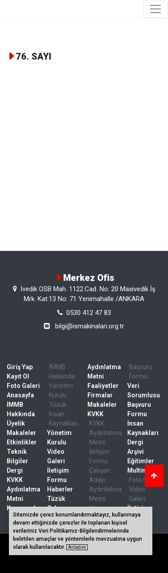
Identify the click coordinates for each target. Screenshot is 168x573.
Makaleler (21, 432)
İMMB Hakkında (21, 409)
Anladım (77, 547)
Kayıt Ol (18, 376)
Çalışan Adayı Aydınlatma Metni (105, 484)
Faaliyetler (103, 385)
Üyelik (16, 423)
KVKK (95, 414)
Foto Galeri (23, 385)
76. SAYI (34, 56)
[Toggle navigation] (155, 9)
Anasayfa (20, 395)
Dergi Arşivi (135, 447)
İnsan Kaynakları (63, 418)
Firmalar (100, 395)
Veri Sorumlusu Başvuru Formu (143, 400)
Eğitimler (140, 461)
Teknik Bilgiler (17, 456)
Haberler (60, 489)
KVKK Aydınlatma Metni (23, 489)
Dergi (15, 470)
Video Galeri (56, 456)
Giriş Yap (20, 367)
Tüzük (57, 404)
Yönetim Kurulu (61, 390)
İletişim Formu (58, 475)
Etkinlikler (22, 442)
